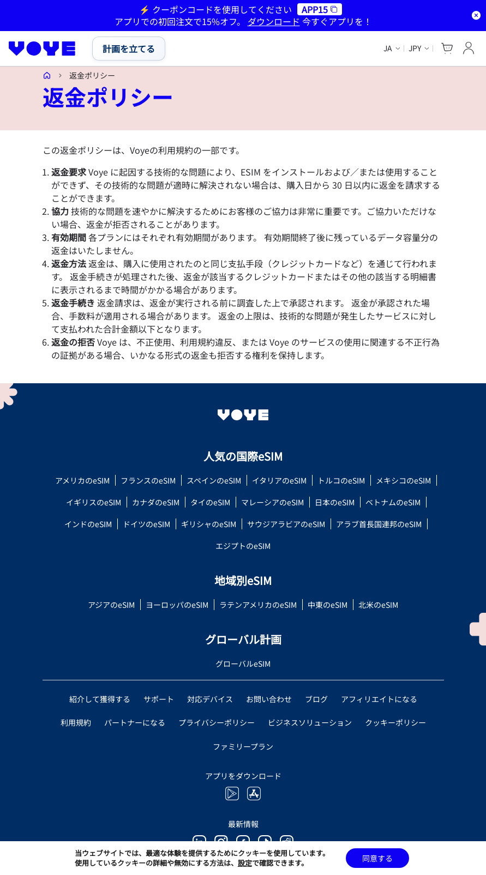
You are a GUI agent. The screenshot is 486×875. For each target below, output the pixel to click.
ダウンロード (274, 21)
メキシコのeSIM (403, 480)
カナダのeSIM (155, 502)
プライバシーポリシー (216, 722)
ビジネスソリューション (310, 722)
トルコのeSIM (341, 480)
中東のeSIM (327, 604)
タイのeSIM (210, 502)
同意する (377, 858)
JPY (415, 48)
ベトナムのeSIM (393, 502)
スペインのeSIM (214, 480)
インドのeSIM (88, 523)
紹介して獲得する (99, 698)
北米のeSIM (378, 604)
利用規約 (76, 722)
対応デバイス (210, 698)
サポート (158, 698)
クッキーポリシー (395, 722)
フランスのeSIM (148, 480)
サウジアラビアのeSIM (286, 523)
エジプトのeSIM (243, 545)
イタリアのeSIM (279, 480)
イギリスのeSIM (93, 502)
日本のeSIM (335, 502)
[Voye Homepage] (42, 48)
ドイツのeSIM (146, 523)
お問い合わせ (269, 698)
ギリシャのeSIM (208, 523)
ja (387, 48)
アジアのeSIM (111, 604)
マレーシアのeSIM (272, 502)
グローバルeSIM (243, 663)
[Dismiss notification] (476, 15)
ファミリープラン (243, 746)
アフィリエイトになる (379, 698)
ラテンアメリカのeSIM (258, 604)
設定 (245, 863)
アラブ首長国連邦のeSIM (379, 523)
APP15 (320, 9)
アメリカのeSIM (82, 480)
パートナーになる (134, 722)
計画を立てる (129, 48)
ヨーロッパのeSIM (177, 604)
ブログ (316, 698)
